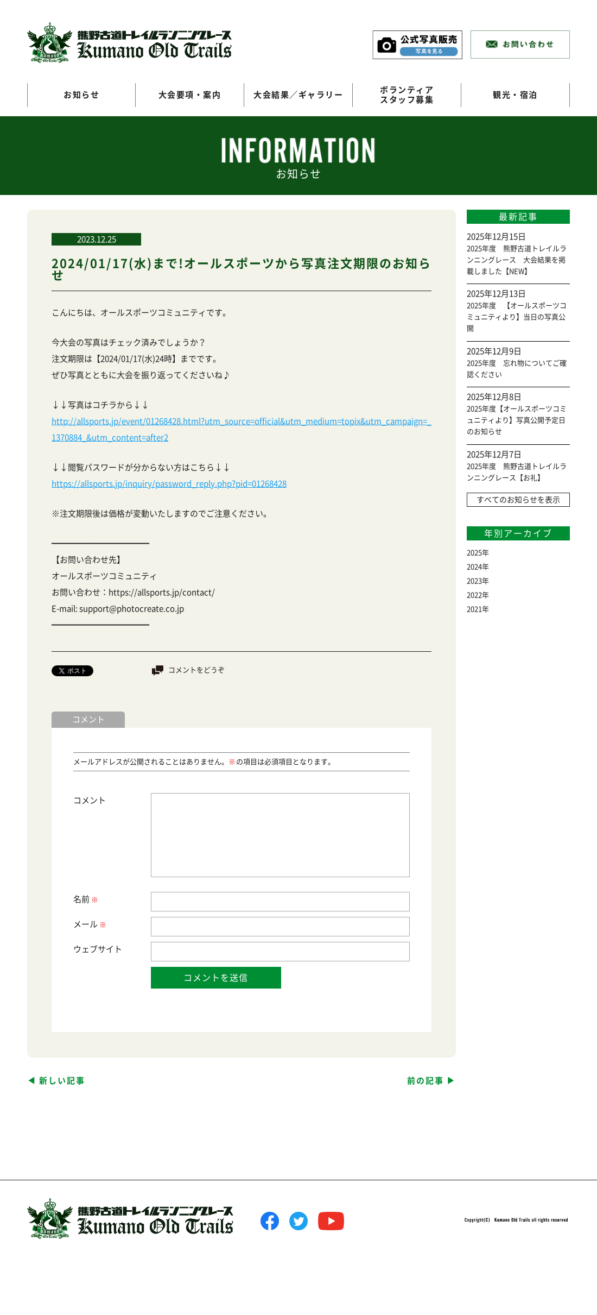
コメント (89, 800)
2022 (474, 595)
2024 (474, 566)
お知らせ (81, 95)
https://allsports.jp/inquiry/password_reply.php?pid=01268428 (169, 484)
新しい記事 (62, 1081)
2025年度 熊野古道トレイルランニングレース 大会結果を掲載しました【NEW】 (517, 260)
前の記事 (425, 1081)
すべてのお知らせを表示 (518, 500)
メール (89, 924)
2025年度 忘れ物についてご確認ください (517, 369)
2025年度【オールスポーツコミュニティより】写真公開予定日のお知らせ (517, 420)
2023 (474, 580)
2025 (474, 552)
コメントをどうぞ (196, 670)
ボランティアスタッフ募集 (407, 95)
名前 (85, 900)
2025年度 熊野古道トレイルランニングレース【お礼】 (517, 472)
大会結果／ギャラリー (298, 95)
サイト (110, 949)
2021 (474, 609)
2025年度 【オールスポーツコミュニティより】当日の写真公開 (517, 317)
